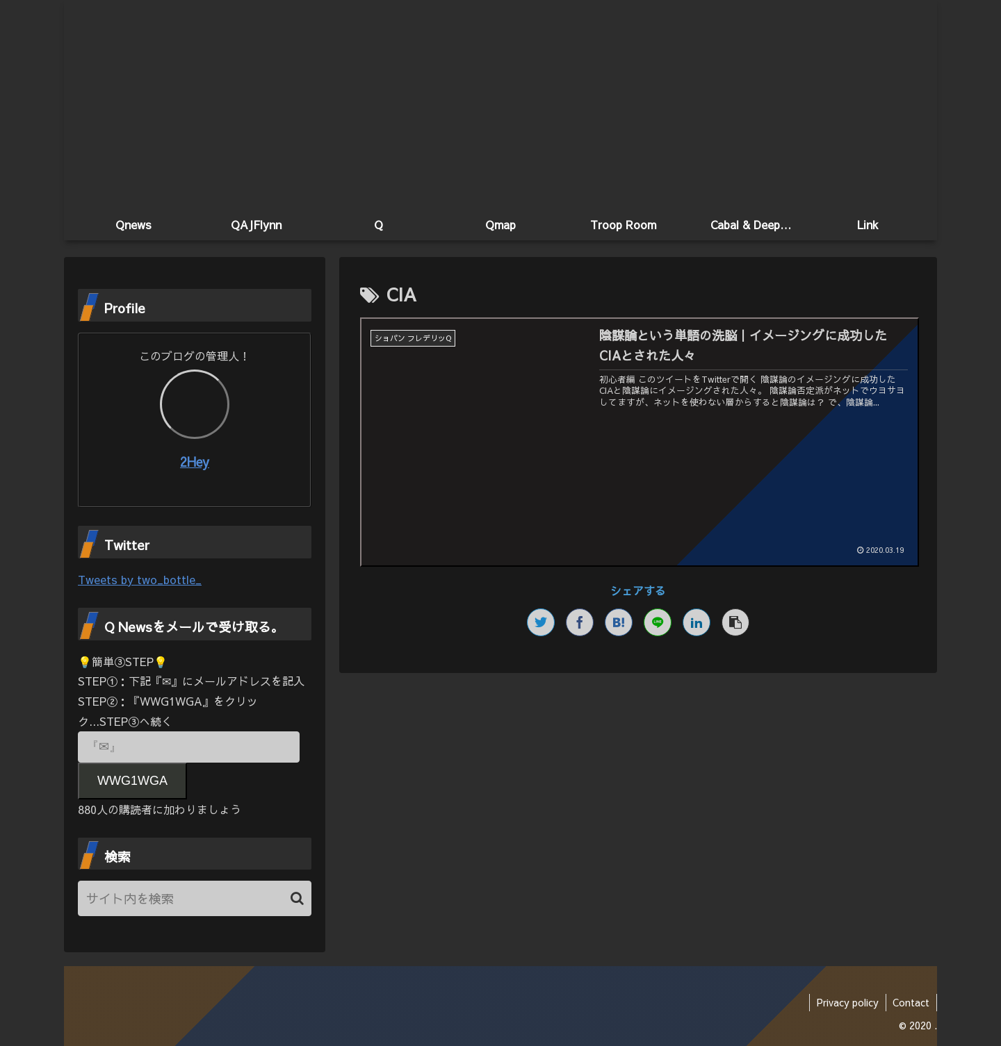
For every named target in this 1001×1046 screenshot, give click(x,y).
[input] (194, 898)
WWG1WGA (132, 781)
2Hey (194, 461)
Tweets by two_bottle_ (140, 579)
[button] (297, 898)
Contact (911, 1002)
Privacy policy (847, 1002)
